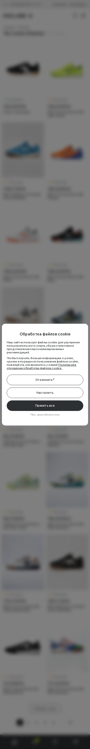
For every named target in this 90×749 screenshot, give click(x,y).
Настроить (45, 392)
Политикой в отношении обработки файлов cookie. (42, 366)
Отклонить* (45, 380)
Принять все (45, 405)
